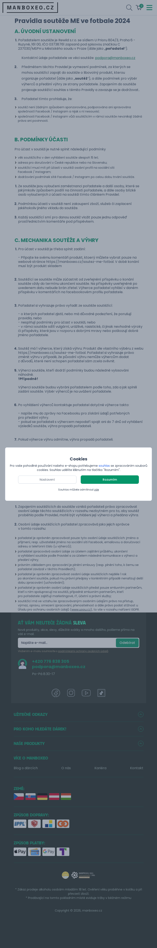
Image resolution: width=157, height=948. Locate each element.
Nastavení (47, 479)
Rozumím (110, 479)
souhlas (104, 466)
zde (96, 489)
